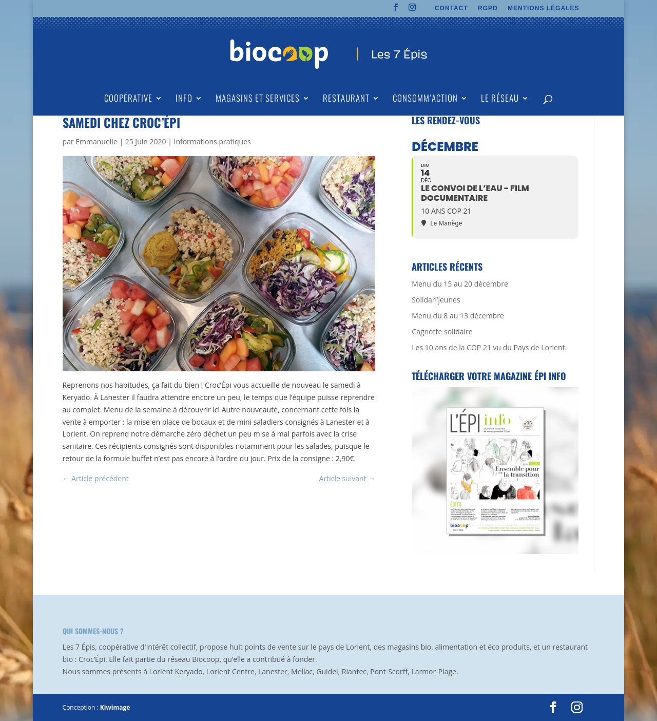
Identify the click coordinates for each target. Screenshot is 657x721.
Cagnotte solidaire (442, 331)
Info (184, 99)
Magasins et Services (258, 99)
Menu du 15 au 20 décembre (460, 284)
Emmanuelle (96, 141)
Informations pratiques (211, 141)
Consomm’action (425, 99)
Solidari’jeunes (436, 300)
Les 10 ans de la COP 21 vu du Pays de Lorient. (489, 347)
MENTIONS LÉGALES (543, 8)
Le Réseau (500, 99)
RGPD (488, 8)
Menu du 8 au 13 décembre (458, 315)
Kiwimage (115, 707)
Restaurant (346, 99)
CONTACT (451, 8)
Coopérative (128, 99)
